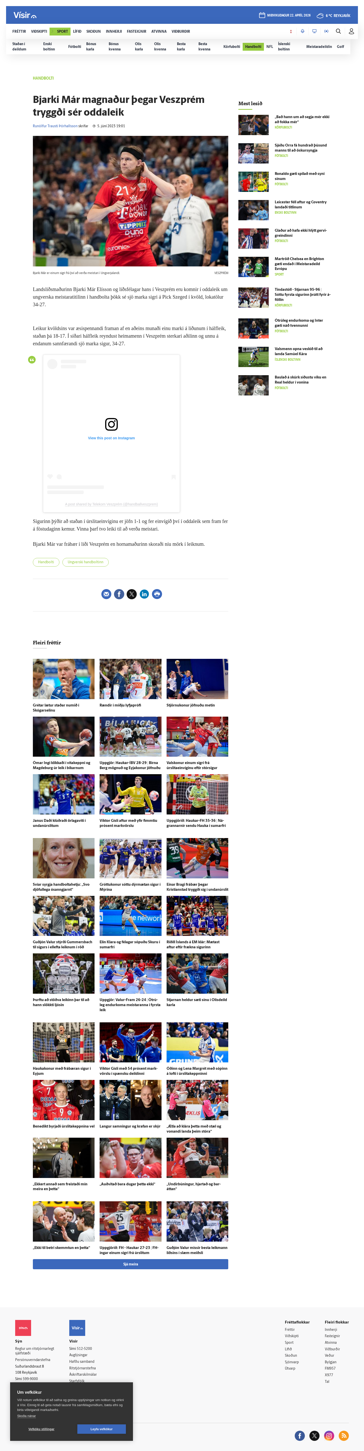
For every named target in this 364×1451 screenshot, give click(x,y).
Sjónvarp (292, 1362)
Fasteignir (332, 1336)
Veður (329, 1356)
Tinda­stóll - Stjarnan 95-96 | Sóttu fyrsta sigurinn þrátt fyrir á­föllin (303, 295)
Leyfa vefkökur (101, 1429)
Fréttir (290, 1330)
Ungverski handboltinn (85, 562)
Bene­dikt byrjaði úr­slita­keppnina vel (64, 1127)
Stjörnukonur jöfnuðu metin (191, 706)
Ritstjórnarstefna (82, 1368)
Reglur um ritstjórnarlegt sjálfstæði (34, 1351)
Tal (327, 1382)
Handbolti (46, 562)
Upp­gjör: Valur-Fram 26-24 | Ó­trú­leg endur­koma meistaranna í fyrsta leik (130, 1005)
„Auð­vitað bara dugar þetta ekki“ (127, 1184)
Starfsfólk (76, 1381)
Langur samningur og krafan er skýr (130, 1127)
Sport (289, 1343)
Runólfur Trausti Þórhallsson (55, 126)
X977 (329, 1375)
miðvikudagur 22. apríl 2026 (289, 15)
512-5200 (84, 1349)
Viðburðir (332, 1349)
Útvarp (290, 1369)
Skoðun (291, 1356)
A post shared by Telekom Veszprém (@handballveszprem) (111, 504)
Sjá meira (130, 1264)
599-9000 (30, 1379)
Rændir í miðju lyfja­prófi (120, 706)
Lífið (288, 1349)
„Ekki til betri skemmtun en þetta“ (61, 1248)
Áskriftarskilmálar (83, 1375)
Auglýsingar (78, 1355)
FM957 (330, 1369)
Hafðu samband (81, 1362)
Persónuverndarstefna (32, 1360)
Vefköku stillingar (42, 1429)
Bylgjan (330, 1362)
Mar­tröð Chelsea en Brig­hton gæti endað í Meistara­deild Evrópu (299, 264)
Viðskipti (292, 1336)
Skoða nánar (26, 1416)
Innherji (331, 1330)
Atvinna (331, 1343)
